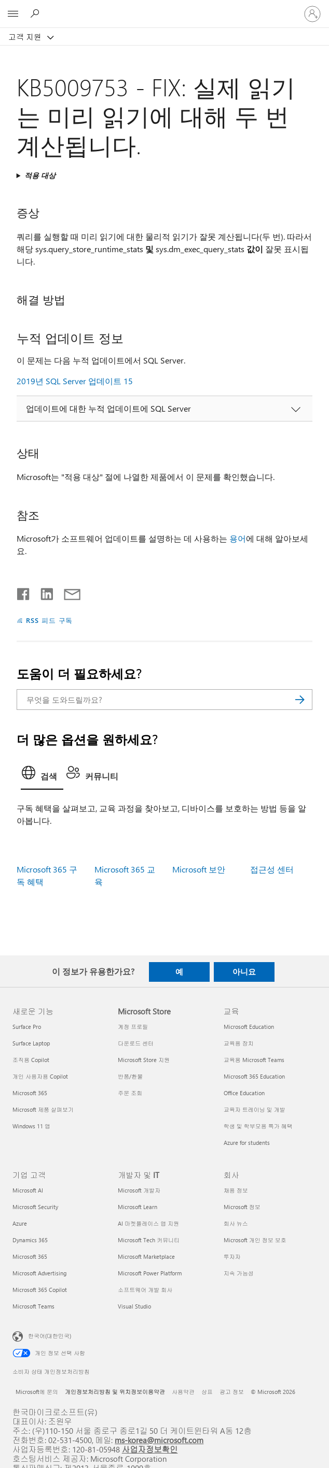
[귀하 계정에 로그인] (312, 14)
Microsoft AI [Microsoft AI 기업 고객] (27, 1190)
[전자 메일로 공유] (67, 591)
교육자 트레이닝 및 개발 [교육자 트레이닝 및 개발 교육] (254, 1109)
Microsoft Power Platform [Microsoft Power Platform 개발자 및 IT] (150, 1273)
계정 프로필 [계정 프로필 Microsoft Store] (133, 1026)
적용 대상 (40, 175)
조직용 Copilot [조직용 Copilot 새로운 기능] (30, 1060)
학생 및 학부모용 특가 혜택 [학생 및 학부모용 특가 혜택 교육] (258, 1126)
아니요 (244, 971)
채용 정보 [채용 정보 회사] (236, 1190)
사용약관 (183, 1392)
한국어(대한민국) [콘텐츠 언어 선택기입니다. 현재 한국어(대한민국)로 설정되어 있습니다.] (49, 1335)
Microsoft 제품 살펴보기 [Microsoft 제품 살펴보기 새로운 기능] (43, 1109)
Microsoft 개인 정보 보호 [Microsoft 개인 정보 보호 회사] (255, 1240)
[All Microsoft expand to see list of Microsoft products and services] (13, 14)
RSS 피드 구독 (49, 620)
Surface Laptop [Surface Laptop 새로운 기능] (31, 1043)
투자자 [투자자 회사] (232, 1256)
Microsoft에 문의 (37, 1392)
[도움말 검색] (36, 13)
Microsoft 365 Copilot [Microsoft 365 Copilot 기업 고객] (39, 1289)
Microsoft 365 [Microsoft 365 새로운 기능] (29, 1093)
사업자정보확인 (150, 1449)
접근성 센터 (272, 869)
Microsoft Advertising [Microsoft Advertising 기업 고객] (39, 1273)
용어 (237, 538)
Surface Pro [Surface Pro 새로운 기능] (26, 1026)
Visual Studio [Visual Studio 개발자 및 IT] (134, 1306)
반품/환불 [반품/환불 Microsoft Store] (130, 1076)
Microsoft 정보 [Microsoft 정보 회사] (242, 1207)
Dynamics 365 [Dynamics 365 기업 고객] (30, 1240)
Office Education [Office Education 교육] (244, 1093)
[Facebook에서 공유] (24, 591)
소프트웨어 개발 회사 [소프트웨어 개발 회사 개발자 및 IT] (145, 1289)
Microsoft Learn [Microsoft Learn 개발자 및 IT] (137, 1207)
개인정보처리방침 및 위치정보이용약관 (115, 1392)
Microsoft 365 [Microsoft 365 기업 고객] (29, 1256)
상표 (207, 1392)
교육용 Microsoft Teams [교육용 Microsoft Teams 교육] (254, 1060)
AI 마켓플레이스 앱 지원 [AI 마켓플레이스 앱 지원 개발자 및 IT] (148, 1223)
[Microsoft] (164, 8)
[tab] (42, 776)
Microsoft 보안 (198, 869)
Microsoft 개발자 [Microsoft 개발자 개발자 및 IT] (139, 1190)
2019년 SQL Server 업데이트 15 (75, 380)
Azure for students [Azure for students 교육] (247, 1142)
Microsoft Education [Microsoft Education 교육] (249, 1026)
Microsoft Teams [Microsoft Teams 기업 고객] (33, 1306)
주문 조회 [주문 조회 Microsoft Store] (130, 1093)
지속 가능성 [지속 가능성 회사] (239, 1273)
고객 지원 (26, 37)
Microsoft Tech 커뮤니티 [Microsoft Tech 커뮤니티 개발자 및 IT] (149, 1240)
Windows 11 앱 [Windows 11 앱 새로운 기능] (31, 1126)
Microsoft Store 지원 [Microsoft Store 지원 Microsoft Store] (144, 1060)
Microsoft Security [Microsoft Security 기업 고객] (35, 1207)
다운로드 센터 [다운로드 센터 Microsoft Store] (136, 1043)
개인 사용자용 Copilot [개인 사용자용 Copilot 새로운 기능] (40, 1076)
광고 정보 (232, 1392)
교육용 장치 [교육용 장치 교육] (239, 1043)
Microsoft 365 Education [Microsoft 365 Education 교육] (254, 1076)
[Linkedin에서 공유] (42, 591)
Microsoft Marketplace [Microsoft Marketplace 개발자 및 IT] (146, 1256)
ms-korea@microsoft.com (159, 1439)
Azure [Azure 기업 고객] (19, 1223)
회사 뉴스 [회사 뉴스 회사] (236, 1223)
